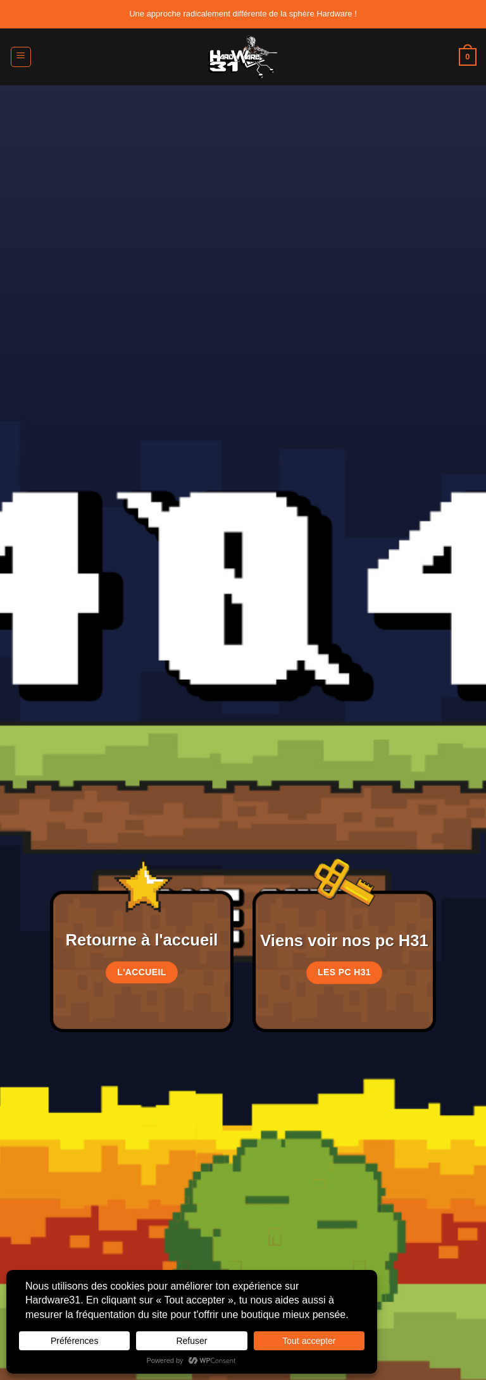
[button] (21, 57)
